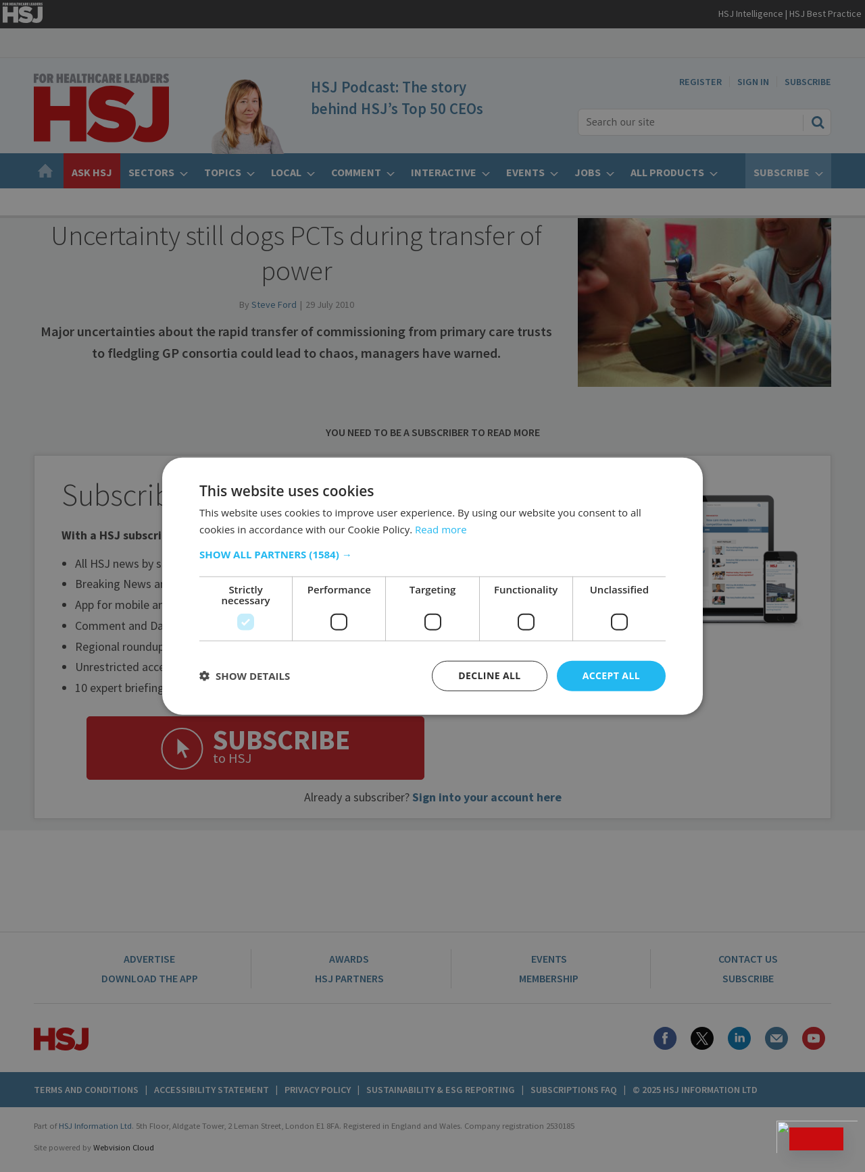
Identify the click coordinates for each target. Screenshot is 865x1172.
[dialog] (432, 586)
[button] (432, 554)
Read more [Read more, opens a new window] (441, 529)
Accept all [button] (611, 675)
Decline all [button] (489, 675)
